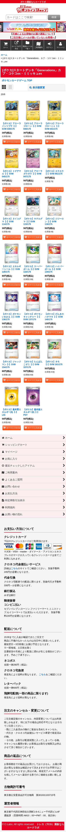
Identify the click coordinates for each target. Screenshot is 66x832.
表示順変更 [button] (37, 87)
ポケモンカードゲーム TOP (17, 80)
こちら (14, 568)
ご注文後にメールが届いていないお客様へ (33, 37)
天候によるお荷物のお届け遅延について (33, 34)
